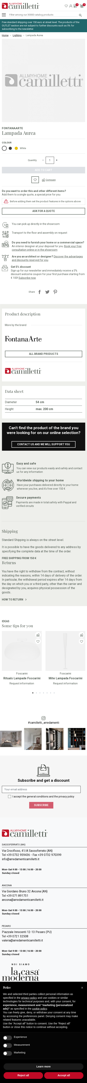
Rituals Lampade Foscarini (21, 678)
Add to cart (43, 170)
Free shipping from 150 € (19, 558)
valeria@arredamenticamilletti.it (22, 940)
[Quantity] (50, 160)
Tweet (47, 292)
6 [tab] (50, 692)
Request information (22, 683)
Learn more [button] (43, 1066)
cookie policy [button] (39, 1008)
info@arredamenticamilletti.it (20, 859)
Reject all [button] (23, 1075)
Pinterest (55, 292)
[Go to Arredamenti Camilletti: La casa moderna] (20, 972)
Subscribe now (27, 277)
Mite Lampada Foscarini (65, 678)
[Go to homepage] (20, 6)
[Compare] (49, 180)
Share (39, 292)
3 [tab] (39, 692)
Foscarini (22, 673)
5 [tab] (47, 692)
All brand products (43, 353)
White (23, 148)
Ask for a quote (43, 211)
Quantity (32, 160)
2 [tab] (36, 692)
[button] (82, 988)
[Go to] (22, 651)
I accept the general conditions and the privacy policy (43, 796)
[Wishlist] (37, 641)
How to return (14, 599)
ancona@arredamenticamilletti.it (22, 900)
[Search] (43, 15)
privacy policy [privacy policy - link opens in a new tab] (29, 997)
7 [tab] (54, 692)
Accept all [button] (64, 1075)
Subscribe (41, 805)
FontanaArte (12, 128)
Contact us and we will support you (43, 444)
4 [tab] (43, 692)
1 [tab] (32, 692)
